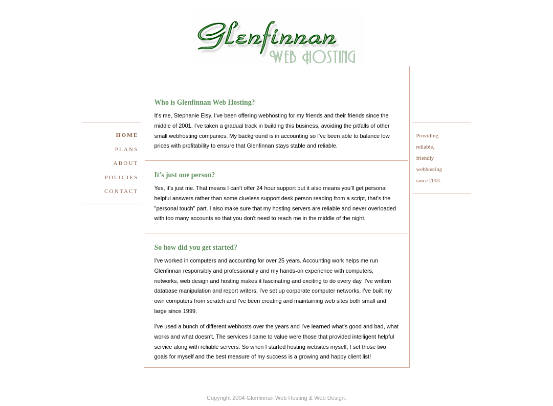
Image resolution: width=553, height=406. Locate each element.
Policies (122, 177)
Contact (121, 191)
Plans (127, 149)
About (126, 163)
